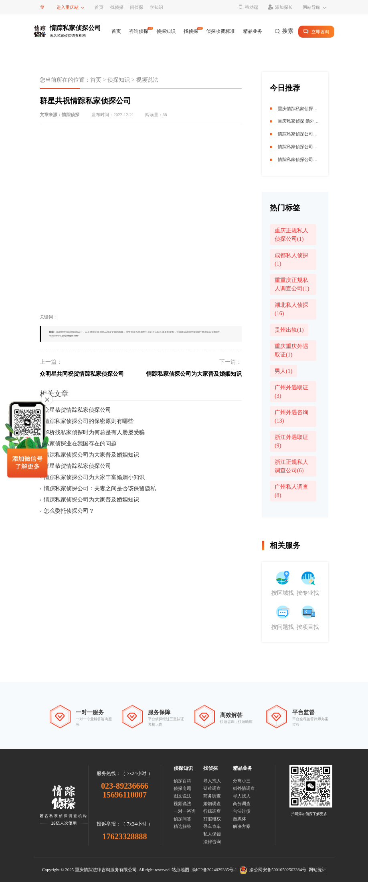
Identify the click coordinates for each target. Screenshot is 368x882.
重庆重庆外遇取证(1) (291, 350)
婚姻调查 (212, 803)
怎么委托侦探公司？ (69, 511)
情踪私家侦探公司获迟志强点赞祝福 (313, 133)
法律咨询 (212, 841)
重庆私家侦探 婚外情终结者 (305, 121)
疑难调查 (212, 788)
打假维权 (212, 818)
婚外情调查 (244, 788)
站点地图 (180, 869)
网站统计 (317, 869)
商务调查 (212, 795)
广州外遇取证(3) (291, 392)
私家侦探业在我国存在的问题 (80, 444)
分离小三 (242, 780)
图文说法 (182, 795)
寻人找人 (212, 780)
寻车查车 (212, 826)
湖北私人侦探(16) (291, 309)
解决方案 (242, 826)
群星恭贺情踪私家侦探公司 (77, 466)
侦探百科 (182, 780)
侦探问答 (182, 818)
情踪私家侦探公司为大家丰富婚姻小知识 (94, 477)
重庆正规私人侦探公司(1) (291, 235)
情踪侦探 (70, 114)
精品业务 (252, 31)
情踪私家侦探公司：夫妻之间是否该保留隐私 (100, 488)
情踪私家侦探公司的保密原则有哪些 (88, 421)
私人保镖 (212, 834)
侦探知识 (166, 31)
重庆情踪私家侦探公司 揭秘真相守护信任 (318, 108)
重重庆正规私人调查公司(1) (292, 284)
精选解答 (182, 826)
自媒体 (239, 818)
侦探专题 (182, 788)
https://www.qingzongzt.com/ (64, 335)
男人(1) (283, 371)
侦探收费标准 (220, 31)
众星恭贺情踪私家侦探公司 (77, 410)
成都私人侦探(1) (291, 259)
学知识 (156, 7)
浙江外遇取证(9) (291, 441)
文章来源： (59, 114)
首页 (99, 7)
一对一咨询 (185, 811)
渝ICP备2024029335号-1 (214, 869)
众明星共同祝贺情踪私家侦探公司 (82, 374)
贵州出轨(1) (289, 330)
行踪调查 (212, 811)
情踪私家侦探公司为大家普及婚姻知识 (194, 374)
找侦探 (116, 7)
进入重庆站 (68, 7)
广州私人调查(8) (291, 491)
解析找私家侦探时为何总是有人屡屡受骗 (94, 432)
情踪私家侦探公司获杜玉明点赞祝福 (313, 146)
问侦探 (136, 7)
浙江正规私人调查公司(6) (291, 466)
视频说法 (147, 80)
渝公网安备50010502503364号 (273, 869)
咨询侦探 (138, 31)
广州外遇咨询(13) (291, 416)
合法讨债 (242, 811)
